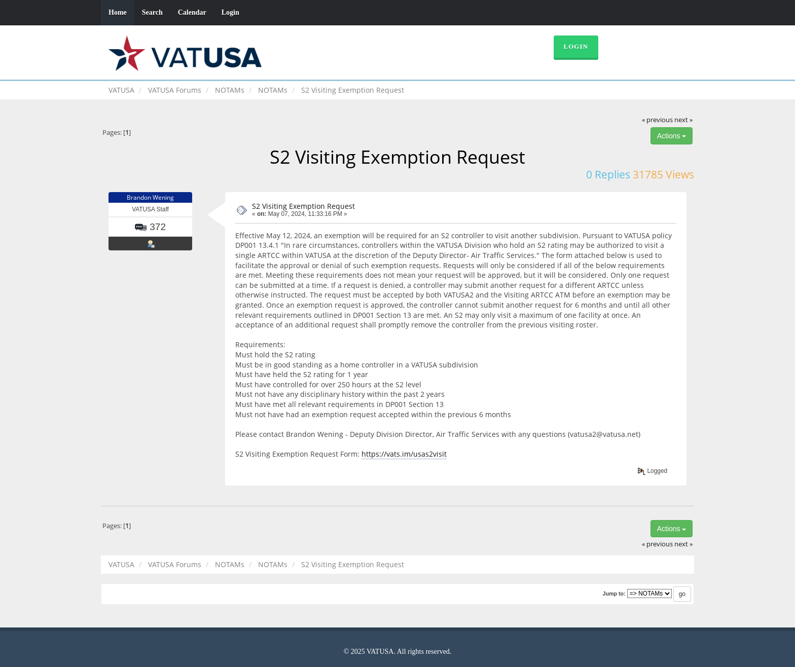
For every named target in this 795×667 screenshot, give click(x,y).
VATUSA (121, 90)
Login (230, 12)
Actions (671, 136)
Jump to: (613, 593)
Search (152, 12)
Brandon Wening (150, 197)
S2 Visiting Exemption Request (303, 206)
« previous (657, 120)
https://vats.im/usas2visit (404, 454)
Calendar (192, 12)
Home (118, 12)
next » (683, 120)
